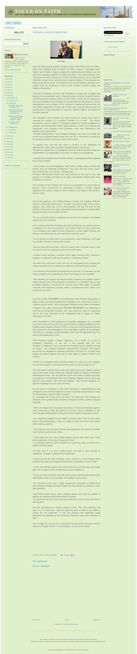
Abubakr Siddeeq (22, 54)
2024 (8, 82)
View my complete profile (12, 70)
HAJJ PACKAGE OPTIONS (121, 141)
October (11, 103)
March (11, 130)
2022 (8, 87)
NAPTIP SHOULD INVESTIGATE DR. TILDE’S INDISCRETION (115, 109)
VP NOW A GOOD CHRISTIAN (14, 123)
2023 (8, 84)
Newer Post (36, 620)
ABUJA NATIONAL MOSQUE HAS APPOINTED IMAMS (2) (122, 152)
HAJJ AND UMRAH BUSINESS (122, 131)
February (12, 132)
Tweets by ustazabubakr (12, 165)
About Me (17, 23)
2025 (8, 79)
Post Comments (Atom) (70, 624)
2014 (8, 147)
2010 (8, 157)
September (12, 127)
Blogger (86, 650)
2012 (8, 152)
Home (8, 23)
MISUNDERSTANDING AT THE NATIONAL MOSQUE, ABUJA (15, 117)
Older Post (97, 620)
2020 (8, 93)
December (12, 98)
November (12, 100)
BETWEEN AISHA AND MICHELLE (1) (15, 106)
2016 (8, 141)
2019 (8, 95)
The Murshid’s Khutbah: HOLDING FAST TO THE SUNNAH (15, 111)
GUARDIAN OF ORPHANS (121, 188)
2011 (8, 155)
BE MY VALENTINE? (119, 176)
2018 (8, 136)
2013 (8, 149)
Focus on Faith (112, 47)
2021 (8, 90)
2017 (8, 138)
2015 (8, 144)
